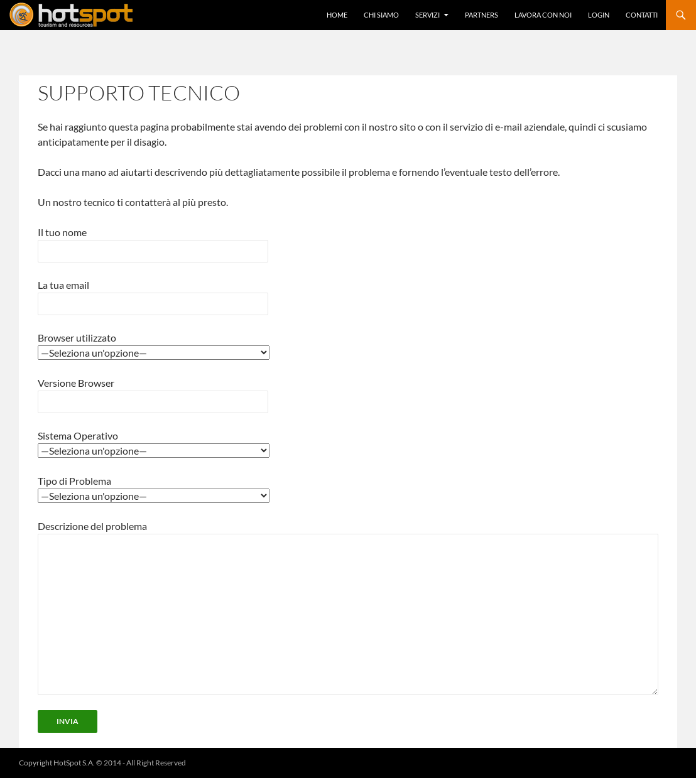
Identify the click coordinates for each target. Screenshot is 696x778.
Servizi (427, 15)
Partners (481, 15)
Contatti (642, 15)
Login (598, 15)
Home (337, 15)
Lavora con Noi (543, 15)
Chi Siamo (381, 15)
